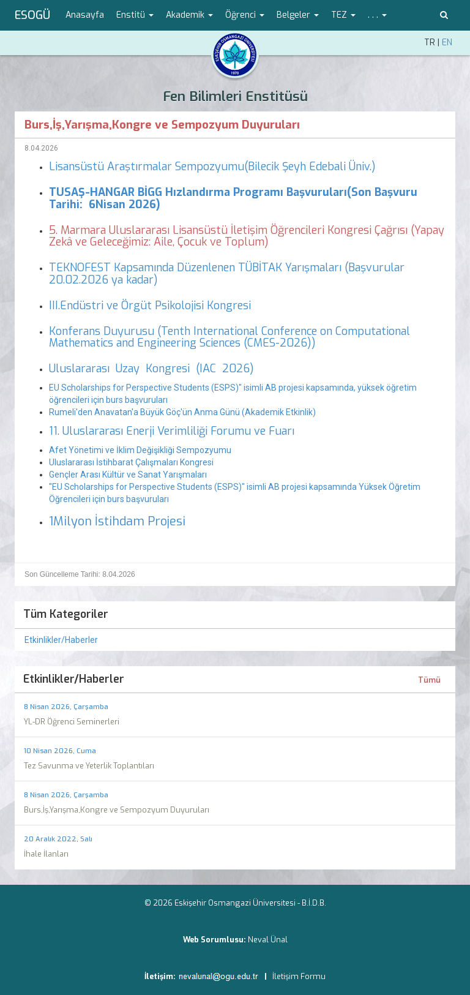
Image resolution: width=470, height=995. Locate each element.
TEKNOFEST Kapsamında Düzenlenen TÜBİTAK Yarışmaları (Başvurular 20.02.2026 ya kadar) (227, 273)
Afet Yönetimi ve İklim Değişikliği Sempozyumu (141, 450)
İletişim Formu (299, 976)
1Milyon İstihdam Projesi (117, 521)
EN (447, 42)
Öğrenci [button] (244, 15)
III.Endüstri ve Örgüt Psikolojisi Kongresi (151, 305)
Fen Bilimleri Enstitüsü (235, 96)
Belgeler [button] (298, 15)
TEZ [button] (343, 15)
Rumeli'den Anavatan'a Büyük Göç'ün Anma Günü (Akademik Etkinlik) (182, 412)
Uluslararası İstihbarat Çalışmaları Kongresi (131, 462)
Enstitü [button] (135, 15)
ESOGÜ (32, 15)
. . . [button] (377, 15)
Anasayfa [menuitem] (84, 15)
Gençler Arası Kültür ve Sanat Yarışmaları (128, 474)
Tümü (429, 680)
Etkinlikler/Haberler (61, 640)
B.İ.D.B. (314, 903)
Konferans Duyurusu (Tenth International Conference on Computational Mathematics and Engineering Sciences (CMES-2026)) (229, 337)
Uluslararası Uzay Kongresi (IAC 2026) (151, 368)
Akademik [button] (189, 15)
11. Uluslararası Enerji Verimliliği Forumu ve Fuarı (173, 431)
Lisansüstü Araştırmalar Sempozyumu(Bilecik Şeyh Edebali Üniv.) (212, 166)
